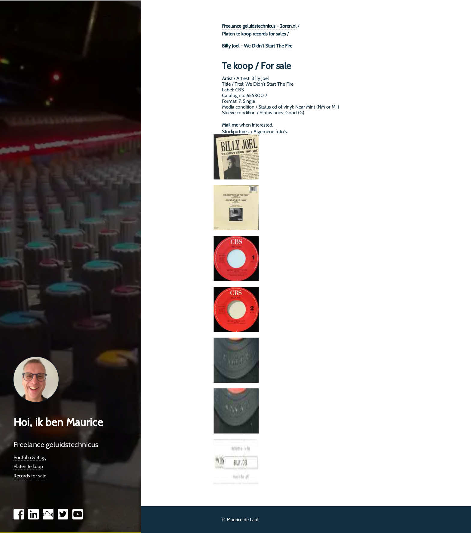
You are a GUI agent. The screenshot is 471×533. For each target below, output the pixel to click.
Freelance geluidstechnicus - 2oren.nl (259, 26)
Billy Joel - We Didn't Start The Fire (257, 46)
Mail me (230, 125)
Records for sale (30, 476)
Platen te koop (28, 466)
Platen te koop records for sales (254, 34)
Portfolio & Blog (30, 457)
